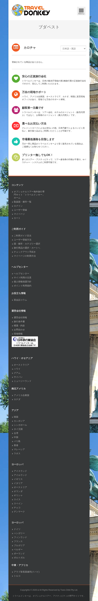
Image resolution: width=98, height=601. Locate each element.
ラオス (17, 453)
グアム (17, 373)
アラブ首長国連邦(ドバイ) (27, 572)
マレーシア (19, 449)
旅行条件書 (19, 321)
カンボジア (19, 421)
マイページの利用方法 (25, 256)
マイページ (19, 214)
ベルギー (18, 549)
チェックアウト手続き (25, 252)
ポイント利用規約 (22, 285)
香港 (16, 445)
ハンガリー (19, 533)
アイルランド (20, 475)
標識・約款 (19, 325)
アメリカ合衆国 (21, 395)
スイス (17, 499)
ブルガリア (19, 545)
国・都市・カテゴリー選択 (27, 243)
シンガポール (20, 425)
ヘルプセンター (21, 273)
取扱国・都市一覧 (22, 202)
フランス (18, 541)
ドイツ (17, 529)
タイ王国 (18, 429)
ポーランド (19, 553)
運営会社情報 (20, 317)
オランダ (18, 491)
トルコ (17, 576)
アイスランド (20, 471)
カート (17, 218)
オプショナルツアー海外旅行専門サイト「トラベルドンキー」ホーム (29, 194)
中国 (16, 437)
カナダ (17, 399)
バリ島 (17, 441)
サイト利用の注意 (22, 277)
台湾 (16, 433)
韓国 (16, 417)
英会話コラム (20, 300)
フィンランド (20, 537)
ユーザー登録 (20, 210)
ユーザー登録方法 (22, 239)
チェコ (17, 507)
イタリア (18, 483)
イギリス (18, 479)
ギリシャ (18, 495)
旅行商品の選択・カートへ (27, 248)
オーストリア (20, 487)
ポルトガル (19, 557)
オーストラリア (21, 365)
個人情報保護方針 (22, 281)
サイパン (18, 377)
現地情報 (18, 333)
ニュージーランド (22, 381)
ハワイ (17, 369)
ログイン (18, 206)
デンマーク (19, 511)
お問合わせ (19, 329)
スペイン (18, 503)
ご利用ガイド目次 (22, 235)
